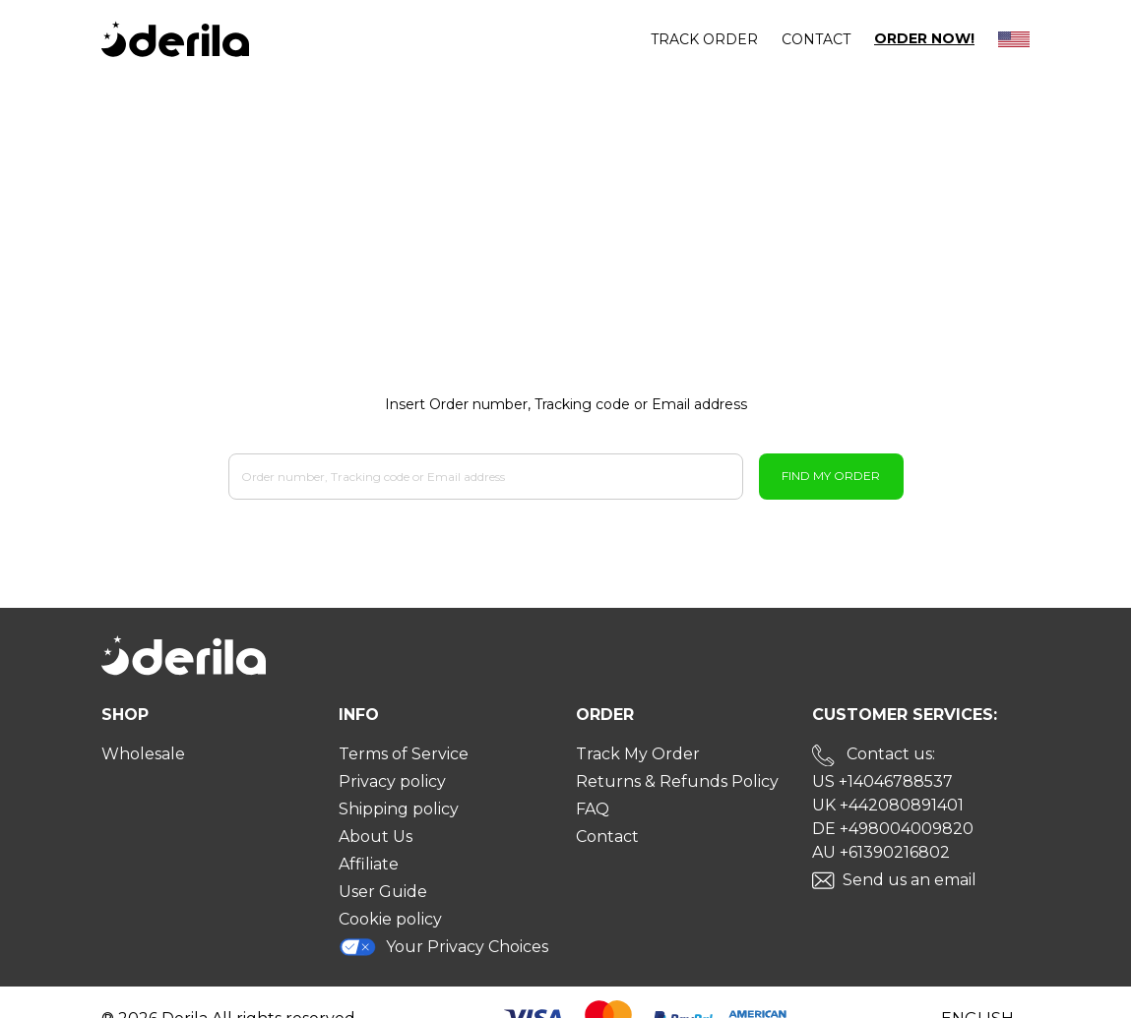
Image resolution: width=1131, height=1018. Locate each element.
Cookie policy (390, 919)
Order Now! (924, 38)
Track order (704, 39)
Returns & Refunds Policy (677, 781)
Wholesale (143, 754)
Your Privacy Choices (444, 946)
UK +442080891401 (888, 805)
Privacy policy (392, 781)
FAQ (592, 809)
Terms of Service (404, 754)
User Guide (383, 891)
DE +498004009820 (893, 828)
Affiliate (369, 864)
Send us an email (909, 879)
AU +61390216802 (881, 852)
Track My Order (638, 754)
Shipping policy (399, 809)
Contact (816, 39)
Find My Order (831, 475)
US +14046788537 (882, 781)
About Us (375, 836)
